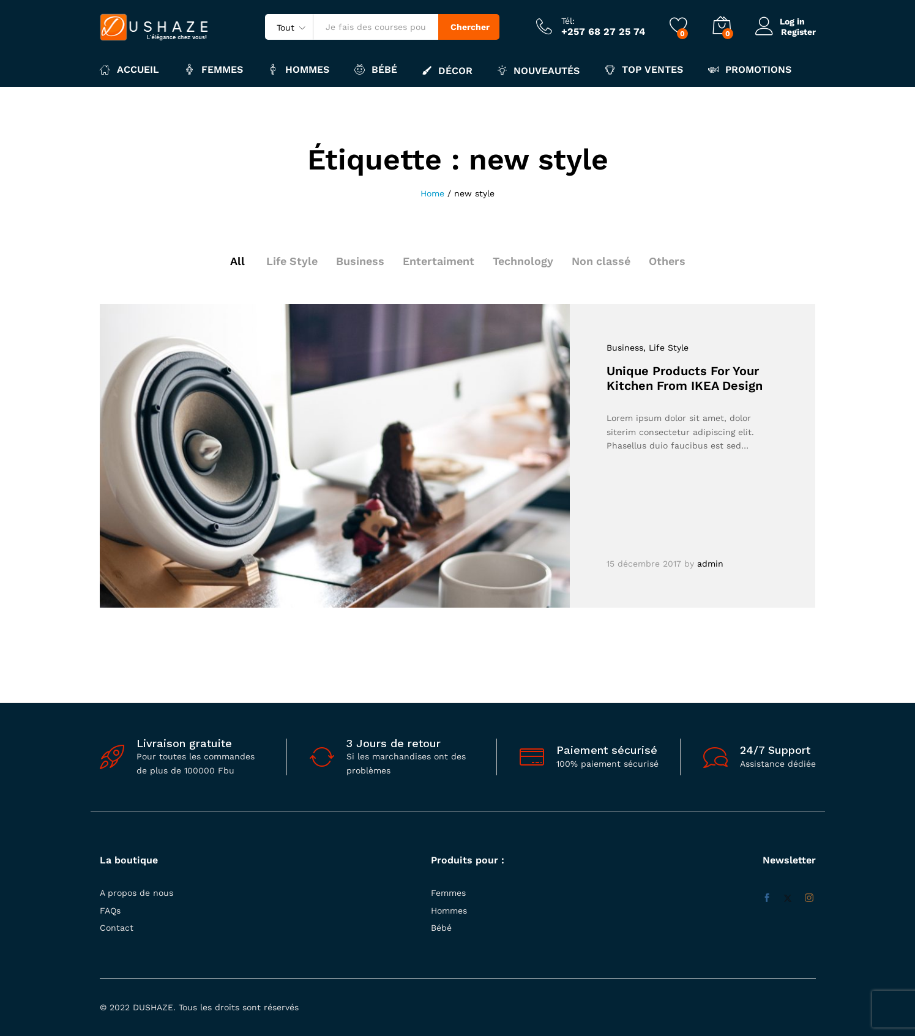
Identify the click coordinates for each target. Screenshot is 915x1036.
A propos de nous (136, 893)
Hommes (449, 910)
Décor (447, 70)
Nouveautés (539, 70)
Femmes (448, 893)
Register (798, 31)
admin (710, 563)
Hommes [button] (298, 69)
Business (360, 261)
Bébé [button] (375, 69)
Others (667, 261)
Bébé (441, 928)
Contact (116, 928)
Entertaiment (438, 261)
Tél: (568, 21)
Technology (523, 261)
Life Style (292, 261)
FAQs (110, 910)
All (237, 261)
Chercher (470, 27)
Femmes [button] (213, 69)
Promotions (749, 69)
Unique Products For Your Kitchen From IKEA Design (685, 378)
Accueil (129, 69)
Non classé (601, 261)
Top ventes (644, 69)
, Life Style (666, 347)
